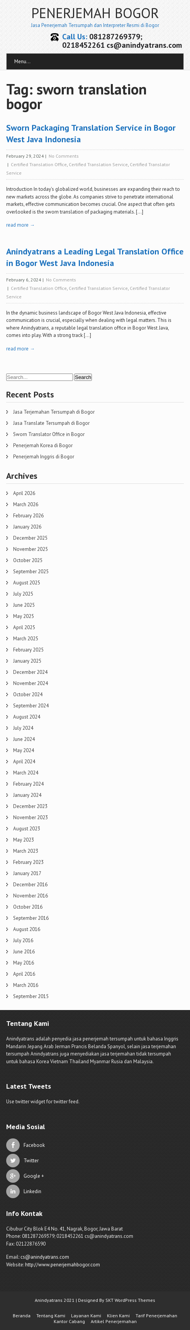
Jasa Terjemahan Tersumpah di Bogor (54, 412)
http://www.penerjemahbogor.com (62, 1264)
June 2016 (24, 951)
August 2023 (26, 828)
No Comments (64, 156)
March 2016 (25, 985)
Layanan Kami (86, 1315)
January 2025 (27, 661)
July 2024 (23, 728)
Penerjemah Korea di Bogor (43, 445)
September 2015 (31, 996)
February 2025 (28, 649)
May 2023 (23, 840)
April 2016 (24, 974)
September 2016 (31, 918)
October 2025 (27, 560)
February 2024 (28, 784)
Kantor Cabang (69, 1321)
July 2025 (23, 594)
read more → (20, 225)
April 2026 (24, 493)
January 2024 (27, 795)
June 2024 (24, 739)
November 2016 (30, 895)
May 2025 (23, 616)
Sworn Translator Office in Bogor (49, 434)
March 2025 (25, 638)
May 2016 (23, 963)
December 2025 (30, 538)
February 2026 (28, 515)
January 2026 (27, 527)
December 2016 (30, 884)
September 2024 (31, 705)
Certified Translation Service (98, 164)
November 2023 (30, 817)
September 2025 (31, 571)
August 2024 (26, 717)
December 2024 (30, 672)
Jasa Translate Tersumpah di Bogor (51, 423)
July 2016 (23, 940)
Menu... (22, 61)
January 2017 (27, 873)
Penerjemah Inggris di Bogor (43, 456)
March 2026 (25, 504)
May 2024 (23, 750)
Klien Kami (118, 1315)
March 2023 (25, 851)
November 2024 (30, 683)
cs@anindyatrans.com (44, 1257)
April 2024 (24, 761)
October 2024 (27, 694)
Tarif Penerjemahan (156, 1315)
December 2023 (30, 806)
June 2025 (24, 605)
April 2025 (24, 627)
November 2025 (30, 549)
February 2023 (28, 862)
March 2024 (25, 772)
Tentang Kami (50, 1315)
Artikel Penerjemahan (114, 1321)
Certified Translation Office (39, 164)
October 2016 (27, 907)
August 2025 (26, 582)
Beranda (22, 1315)
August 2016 (26, 929)
